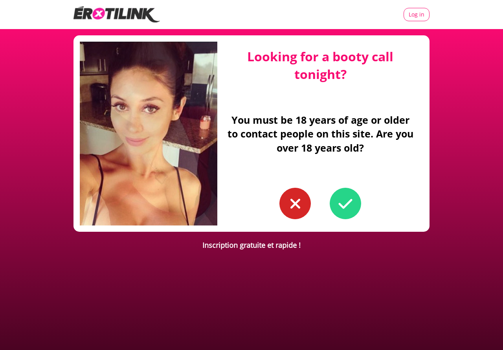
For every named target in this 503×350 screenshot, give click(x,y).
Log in (416, 14)
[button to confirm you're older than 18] (345, 203)
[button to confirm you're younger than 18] (295, 203)
